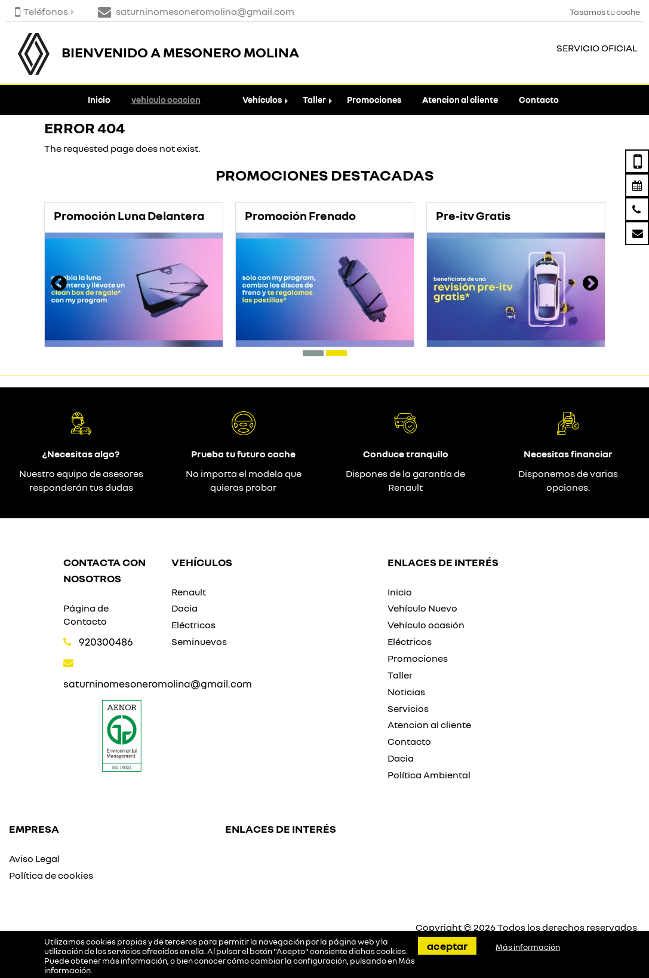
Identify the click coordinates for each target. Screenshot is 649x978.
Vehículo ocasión (426, 625)
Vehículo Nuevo (422, 608)
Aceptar (447, 945)
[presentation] (59, 284)
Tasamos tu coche (605, 12)
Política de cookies (51, 875)
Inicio (99, 99)
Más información (528, 947)
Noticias (406, 692)
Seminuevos (199, 641)
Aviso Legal (34, 858)
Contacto (539, 99)
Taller (314, 99)
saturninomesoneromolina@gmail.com (157, 683)
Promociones (374, 99)
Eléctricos (193, 625)
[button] (313, 353)
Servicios (408, 708)
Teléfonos (41, 11)
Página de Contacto (86, 615)
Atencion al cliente (460, 99)
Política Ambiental (428, 775)
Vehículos (262, 99)
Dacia (184, 608)
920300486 (106, 641)
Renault (188, 592)
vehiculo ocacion (166, 99)
